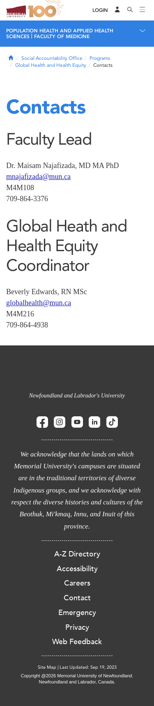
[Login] (100, 10)
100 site (47, 10)
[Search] (130, 10)
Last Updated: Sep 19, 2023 (88, 667)
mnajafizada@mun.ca (38, 177)
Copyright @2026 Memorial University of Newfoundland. (77, 675)
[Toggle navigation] (142, 10)
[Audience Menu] (117, 10)
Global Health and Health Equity (50, 65)
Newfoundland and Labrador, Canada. (77, 681)
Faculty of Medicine (62, 36)
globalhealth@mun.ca (38, 303)
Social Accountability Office (52, 58)
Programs (100, 58)
